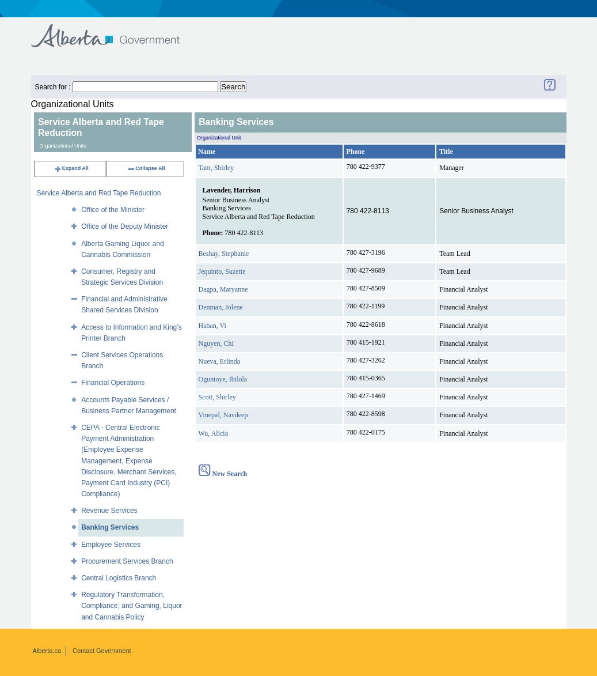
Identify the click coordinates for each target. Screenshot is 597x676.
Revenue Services (109, 511)
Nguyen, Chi (216, 343)
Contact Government (102, 650)
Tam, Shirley (216, 168)
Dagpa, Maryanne (223, 289)
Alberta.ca (47, 650)
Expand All (71, 168)
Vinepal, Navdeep (223, 415)
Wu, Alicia (214, 433)
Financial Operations (113, 383)
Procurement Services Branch (127, 561)
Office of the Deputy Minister (124, 226)
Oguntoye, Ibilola (223, 379)
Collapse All (146, 168)
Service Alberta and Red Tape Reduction (99, 193)
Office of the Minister (113, 210)
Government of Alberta (114, 30)
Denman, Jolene (221, 307)
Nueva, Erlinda (220, 361)
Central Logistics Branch (118, 578)
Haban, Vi (212, 326)
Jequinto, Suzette (222, 271)
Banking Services (110, 527)
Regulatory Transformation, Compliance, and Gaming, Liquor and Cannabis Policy (131, 606)
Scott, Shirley (217, 397)
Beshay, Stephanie (224, 254)
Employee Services (110, 545)
